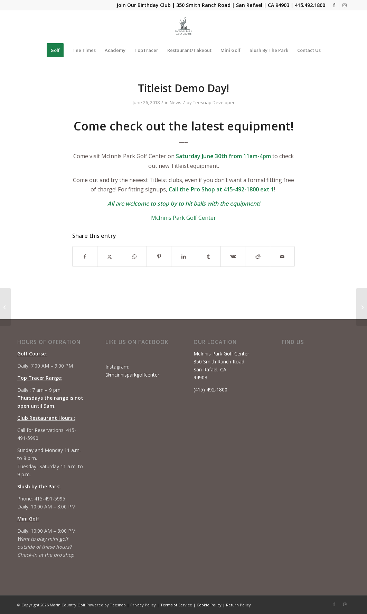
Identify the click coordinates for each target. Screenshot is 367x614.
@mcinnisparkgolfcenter (132, 374)
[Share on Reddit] (257, 256)
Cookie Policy (209, 604)
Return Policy (238, 604)
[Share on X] (109, 256)
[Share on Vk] (233, 256)
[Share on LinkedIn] (183, 256)
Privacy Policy (143, 604)
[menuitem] (55, 50)
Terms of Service (176, 604)
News (175, 102)
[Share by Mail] (282, 256)
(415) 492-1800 (210, 389)
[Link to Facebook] (334, 5)
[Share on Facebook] (85, 256)
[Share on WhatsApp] (134, 256)
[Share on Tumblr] (208, 256)
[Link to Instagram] (344, 5)
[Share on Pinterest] (159, 256)
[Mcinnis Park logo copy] (184, 26)
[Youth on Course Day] (361, 307)
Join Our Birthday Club (143, 5)
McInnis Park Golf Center (183, 218)
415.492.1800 (310, 5)
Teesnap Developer (214, 102)
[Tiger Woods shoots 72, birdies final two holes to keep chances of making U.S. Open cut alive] (5, 307)
